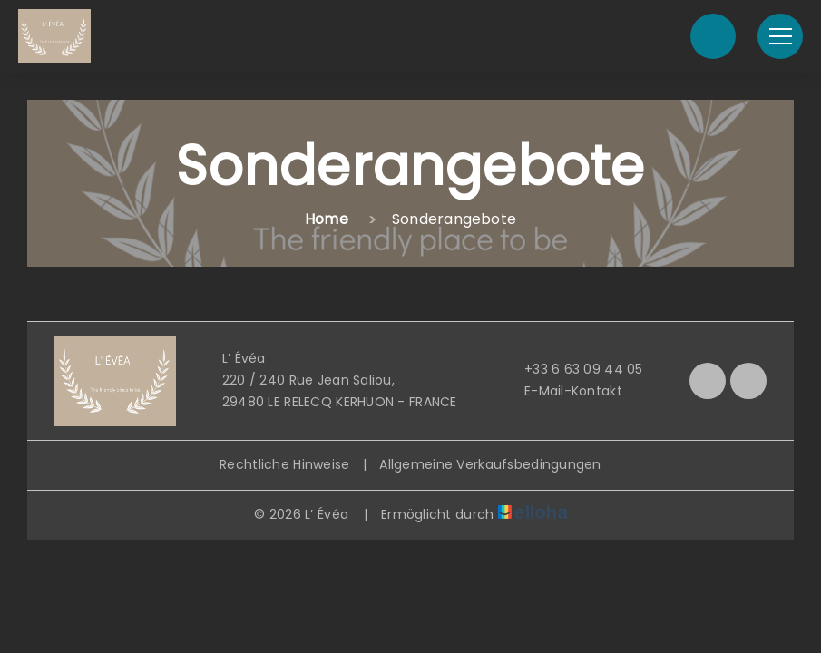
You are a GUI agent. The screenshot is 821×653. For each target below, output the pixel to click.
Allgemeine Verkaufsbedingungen (490, 464)
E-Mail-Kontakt (562, 391)
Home (326, 219)
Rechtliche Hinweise (284, 464)
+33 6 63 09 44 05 (573, 369)
